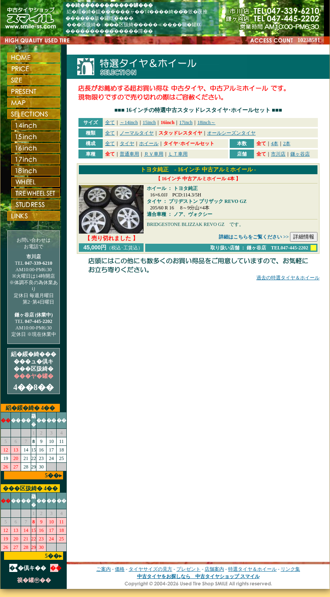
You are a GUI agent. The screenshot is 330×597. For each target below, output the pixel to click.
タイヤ (127, 143)
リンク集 (290, 569)
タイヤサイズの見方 (150, 569)
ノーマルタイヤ (137, 133)
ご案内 (103, 569)
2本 (286, 143)
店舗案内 (214, 569)
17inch (185, 122)
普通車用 (129, 154)
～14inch (129, 122)
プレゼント (188, 569)
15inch (149, 122)
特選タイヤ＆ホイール (252, 569)
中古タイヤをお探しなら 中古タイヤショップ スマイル (198, 576)
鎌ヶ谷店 (300, 154)
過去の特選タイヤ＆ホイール (287, 278)
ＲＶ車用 (153, 154)
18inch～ (206, 122)
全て (110, 122)
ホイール (149, 143)
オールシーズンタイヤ (231, 133)
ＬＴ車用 (178, 154)
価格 (120, 569)
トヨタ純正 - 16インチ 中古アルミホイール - (198, 170)
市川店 (278, 154)
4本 (274, 143)
